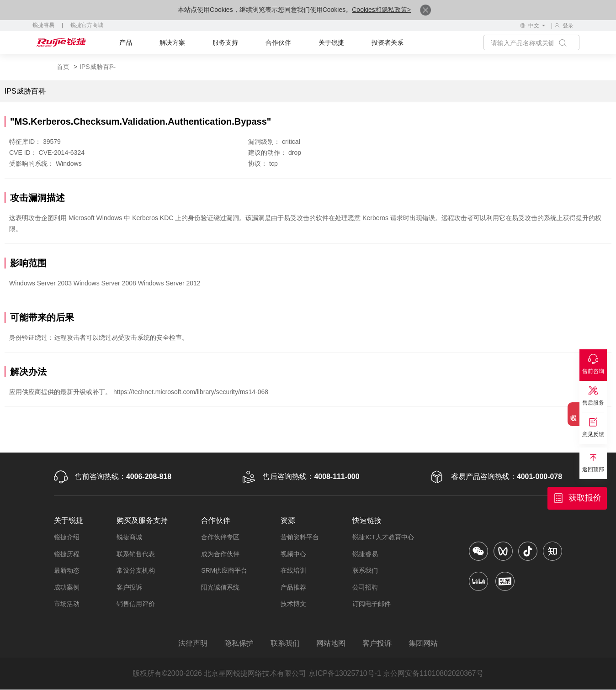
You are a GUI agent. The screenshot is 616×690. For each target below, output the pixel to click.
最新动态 (67, 570)
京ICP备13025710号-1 (344, 674)
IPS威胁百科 (98, 66)
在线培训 (293, 570)
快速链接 (367, 520)
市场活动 (67, 603)
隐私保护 (238, 643)
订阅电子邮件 (371, 603)
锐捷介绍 (67, 537)
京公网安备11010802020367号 (433, 674)
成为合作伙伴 (220, 554)
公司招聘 (365, 587)
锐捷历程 (67, 554)
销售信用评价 (136, 603)
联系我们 (365, 570)
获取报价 (584, 497)
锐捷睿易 (43, 25)
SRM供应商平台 (224, 570)
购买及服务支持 (142, 520)
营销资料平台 (300, 537)
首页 (63, 66)
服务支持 (225, 42)
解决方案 (172, 42)
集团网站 (424, 643)
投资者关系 (388, 42)
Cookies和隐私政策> (381, 9)
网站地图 (331, 643)
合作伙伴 (278, 42)
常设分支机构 (136, 570)
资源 (288, 520)
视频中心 (293, 554)
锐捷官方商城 (86, 25)
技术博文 (293, 603)
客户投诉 (129, 587)
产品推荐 (293, 587)
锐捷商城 (129, 537)
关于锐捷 (331, 42)
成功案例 (67, 587)
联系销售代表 (136, 554)
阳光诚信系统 (220, 587)
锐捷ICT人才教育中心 (383, 537)
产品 (125, 42)
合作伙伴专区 (220, 537)
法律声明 (191, 643)
